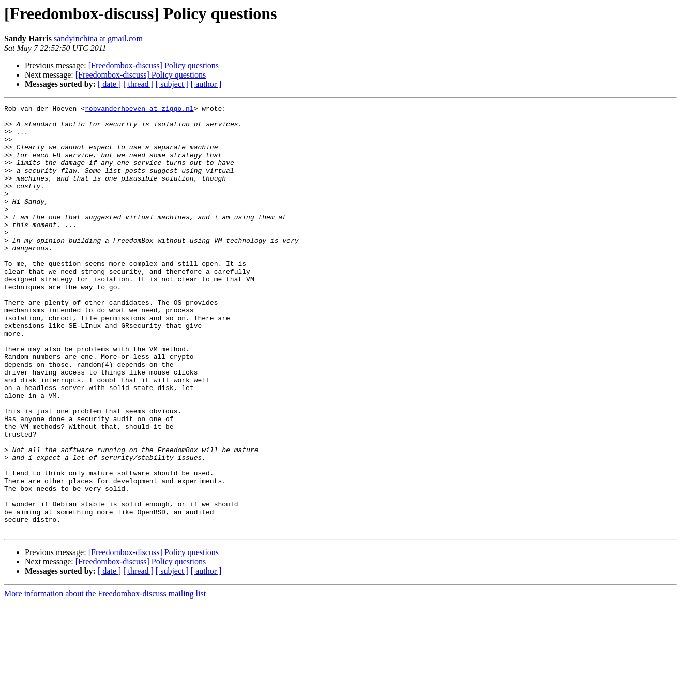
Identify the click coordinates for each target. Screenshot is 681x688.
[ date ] (109, 84)
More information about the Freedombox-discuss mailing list (105, 679)
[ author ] (206, 84)
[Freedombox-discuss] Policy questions (153, 65)
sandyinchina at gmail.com (98, 38)
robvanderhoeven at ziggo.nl (139, 109)
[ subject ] (172, 84)
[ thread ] (138, 84)
